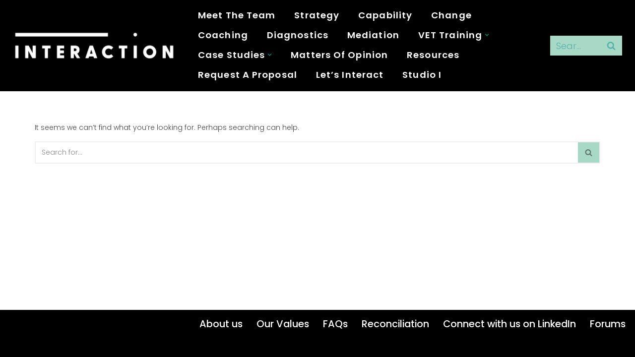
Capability (385, 15)
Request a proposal (247, 74)
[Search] (575, 46)
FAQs (335, 324)
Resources (433, 55)
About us (221, 324)
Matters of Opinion (339, 55)
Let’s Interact (349, 74)
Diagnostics (297, 35)
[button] (487, 35)
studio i (422, 74)
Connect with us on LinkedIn (509, 324)
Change (451, 15)
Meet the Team (236, 15)
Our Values (282, 324)
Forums (608, 324)
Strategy (316, 15)
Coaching (223, 35)
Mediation (373, 35)
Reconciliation (395, 324)
